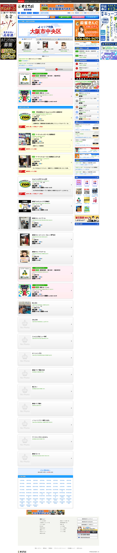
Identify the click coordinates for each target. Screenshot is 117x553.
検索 (52, 17)
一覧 (96, 48)
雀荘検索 (23, 13)
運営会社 (45, 548)
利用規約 (50, 548)
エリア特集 (35, 13)
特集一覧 (29, 13)
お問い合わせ (79, 548)
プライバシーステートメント (60, 548)
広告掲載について (71, 548)
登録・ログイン (38, 548)
